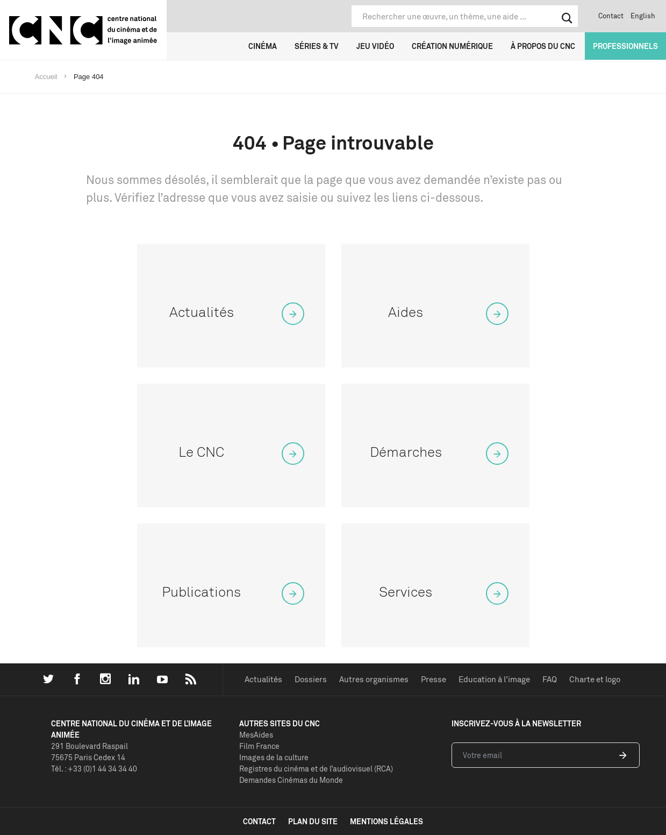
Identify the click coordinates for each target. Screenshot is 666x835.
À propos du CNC (543, 46)
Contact (611, 15)
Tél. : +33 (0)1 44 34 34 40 (94, 768)
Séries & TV (317, 46)
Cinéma (262, 46)
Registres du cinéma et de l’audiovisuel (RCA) (316, 768)
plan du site (313, 821)
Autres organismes (374, 679)
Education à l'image (494, 679)
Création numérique (452, 46)
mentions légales (386, 821)
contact (259, 821)
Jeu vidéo (375, 46)
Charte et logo (594, 679)
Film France (259, 746)
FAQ (549, 679)
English (643, 15)
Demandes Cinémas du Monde (291, 779)
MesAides (256, 734)
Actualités (263, 679)
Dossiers (311, 679)
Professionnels (625, 46)
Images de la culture (274, 757)
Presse (433, 679)
